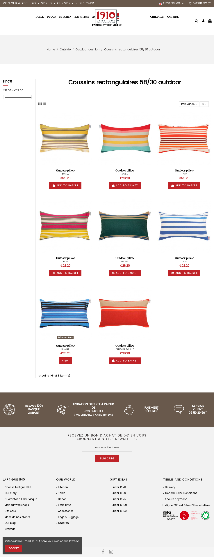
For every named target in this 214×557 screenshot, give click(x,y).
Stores (47, 3)
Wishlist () (200, 3)
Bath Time (64, 505)
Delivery (170, 487)
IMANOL (125, 261)
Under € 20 (119, 487)
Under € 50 (119, 493)
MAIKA (65, 174)
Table (61, 493)
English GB (172, 3)
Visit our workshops (20, 3)
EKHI (65, 261)
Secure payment (176, 499)
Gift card (86, 3)
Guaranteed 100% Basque (21, 499)
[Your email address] (107, 447)
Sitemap (10, 529)
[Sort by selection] (189, 104)
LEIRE (184, 174)
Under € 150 (119, 511)
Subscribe (107, 458)
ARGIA (125, 174)
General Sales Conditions (181, 493)
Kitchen (63, 487)
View (65, 360)
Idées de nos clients (17, 517)
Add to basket (65, 185)
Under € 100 (119, 505)
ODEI (184, 261)
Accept (14, 548)
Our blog (10, 523)
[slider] (4, 97)
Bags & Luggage (68, 517)
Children (63, 523)
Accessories (65, 511)
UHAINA (65, 349)
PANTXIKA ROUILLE (125, 349)
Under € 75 (119, 499)
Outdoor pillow (65, 170)
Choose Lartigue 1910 (18, 487)
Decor (62, 499)
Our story (65, 3)
